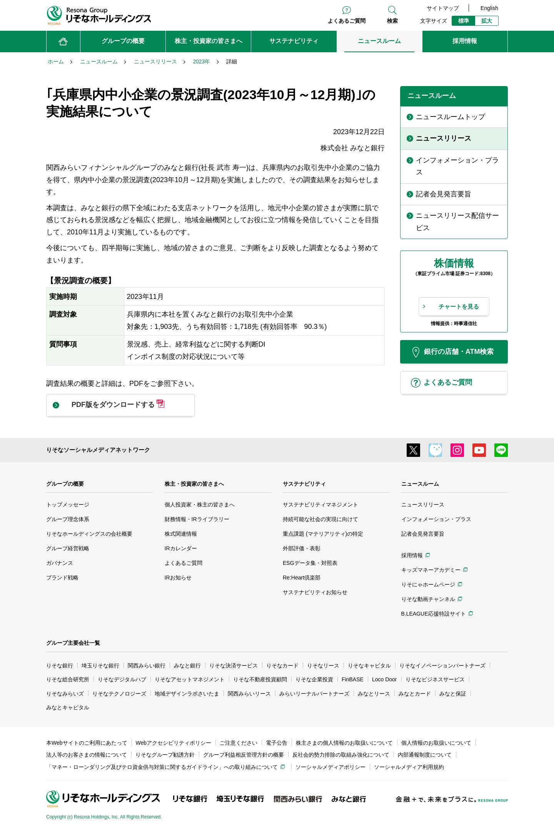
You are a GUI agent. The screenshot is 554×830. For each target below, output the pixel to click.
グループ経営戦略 (67, 548)
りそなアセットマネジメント (190, 679)
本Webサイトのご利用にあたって (86, 743)
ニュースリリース (422, 504)
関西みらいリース (249, 694)
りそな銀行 (59, 665)
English (489, 8)
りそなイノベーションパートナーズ (442, 665)
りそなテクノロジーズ (119, 694)
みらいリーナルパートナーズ (314, 694)
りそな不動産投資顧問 (260, 679)
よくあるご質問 (346, 21)
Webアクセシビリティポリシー (174, 743)
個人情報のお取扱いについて (436, 743)
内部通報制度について (425, 755)
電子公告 (276, 743)
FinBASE (353, 679)
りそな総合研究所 (67, 679)
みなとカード (415, 694)
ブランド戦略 (62, 577)
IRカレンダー (181, 548)
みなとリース (374, 694)
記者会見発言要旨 (422, 534)
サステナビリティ (304, 484)
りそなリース (323, 665)
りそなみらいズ (65, 694)
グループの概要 (65, 484)
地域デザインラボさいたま (187, 694)
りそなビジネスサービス (435, 679)
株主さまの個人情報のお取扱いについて (344, 743)
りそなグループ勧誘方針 (165, 755)
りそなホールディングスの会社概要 (89, 534)
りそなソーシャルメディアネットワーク (98, 450)
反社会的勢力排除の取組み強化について (340, 755)
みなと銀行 (187, 665)
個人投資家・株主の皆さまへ (200, 504)
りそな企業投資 (314, 679)
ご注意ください (238, 743)
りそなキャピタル (369, 665)
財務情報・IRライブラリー (197, 519)
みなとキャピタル (67, 707)
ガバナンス (59, 563)
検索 (392, 21)
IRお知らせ (178, 577)
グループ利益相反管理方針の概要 (243, 755)
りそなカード (282, 665)
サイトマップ (443, 8)
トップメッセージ (67, 504)
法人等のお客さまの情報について (86, 755)
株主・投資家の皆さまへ (194, 484)
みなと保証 (452, 694)
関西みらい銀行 (146, 665)
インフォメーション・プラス (436, 519)
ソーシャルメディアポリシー (330, 767)
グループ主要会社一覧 (73, 643)
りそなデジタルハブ (122, 679)
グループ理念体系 (67, 519)
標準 (463, 21)
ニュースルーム (420, 484)
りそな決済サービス (233, 665)
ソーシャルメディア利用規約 (409, 767)
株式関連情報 (181, 534)
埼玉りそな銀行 (100, 665)
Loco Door (384, 679)
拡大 (486, 21)
